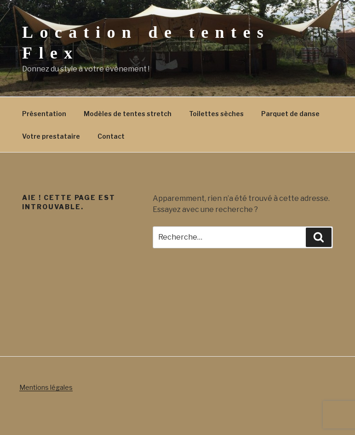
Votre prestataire (51, 136)
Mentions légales (46, 387)
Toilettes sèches (216, 114)
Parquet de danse (290, 114)
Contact (111, 136)
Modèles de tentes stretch (128, 114)
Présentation (44, 114)
